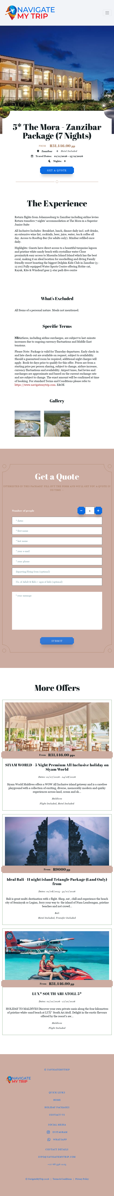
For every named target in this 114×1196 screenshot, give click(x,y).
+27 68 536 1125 (57, 1164)
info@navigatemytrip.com (57, 1156)
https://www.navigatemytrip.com (35, 384)
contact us (57, 1114)
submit (57, 640)
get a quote (57, 170)
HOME (57, 1100)
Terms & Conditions (62, 1179)
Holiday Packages (57, 1107)
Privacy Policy (82, 1179)
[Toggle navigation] (107, 13)
